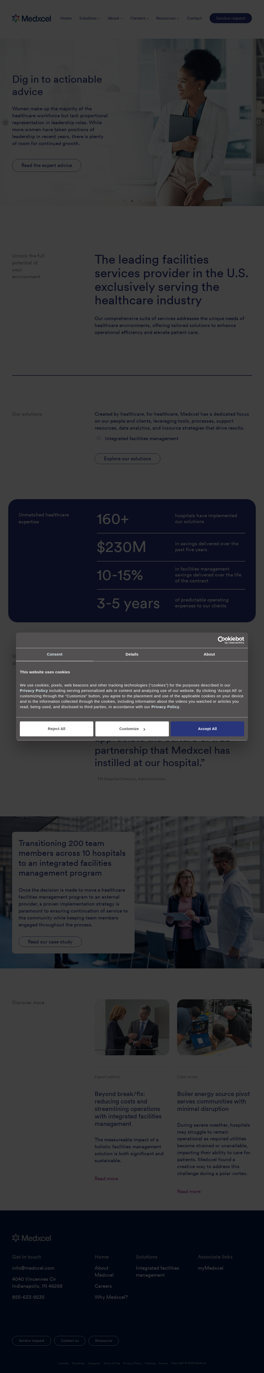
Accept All (207, 729)
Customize (132, 729)
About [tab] (209, 654)
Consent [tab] (55, 654)
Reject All (56, 729)
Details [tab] (132, 654)
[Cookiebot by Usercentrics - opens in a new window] (221, 640)
